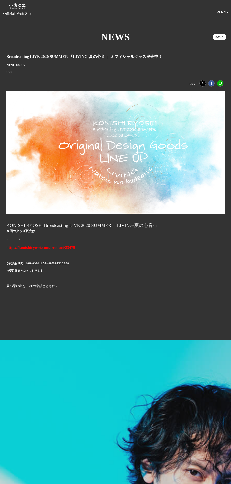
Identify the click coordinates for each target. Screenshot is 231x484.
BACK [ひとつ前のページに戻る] (219, 36)
